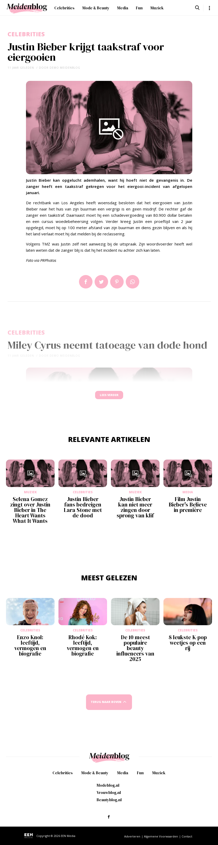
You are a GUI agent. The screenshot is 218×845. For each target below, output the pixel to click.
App (132, 281)
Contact (187, 836)
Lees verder (109, 397)
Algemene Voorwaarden (161, 836)
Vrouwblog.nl (109, 792)
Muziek (157, 8)
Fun (139, 8)
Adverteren (132, 836)
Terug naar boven (106, 707)
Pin (117, 281)
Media (122, 8)
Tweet (101, 281)
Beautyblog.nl (109, 799)
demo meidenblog (65, 67)
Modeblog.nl (108, 785)
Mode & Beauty (95, 8)
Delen (86, 281)
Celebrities (64, 8)
